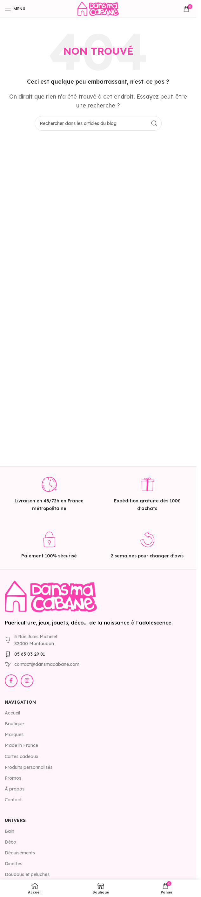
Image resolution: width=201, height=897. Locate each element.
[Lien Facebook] (11, 680)
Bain (9, 831)
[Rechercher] (98, 123)
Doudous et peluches (27, 874)
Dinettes (13, 863)
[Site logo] (98, 8)
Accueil (12, 713)
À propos (14, 789)
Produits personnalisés (28, 767)
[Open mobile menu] (15, 9)
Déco (10, 842)
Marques (14, 734)
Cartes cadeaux (21, 756)
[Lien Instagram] (27, 680)
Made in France (21, 745)
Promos (13, 778)
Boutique (14, 724)
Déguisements (20, 853)
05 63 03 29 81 (29, 654)
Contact (13, 800)
